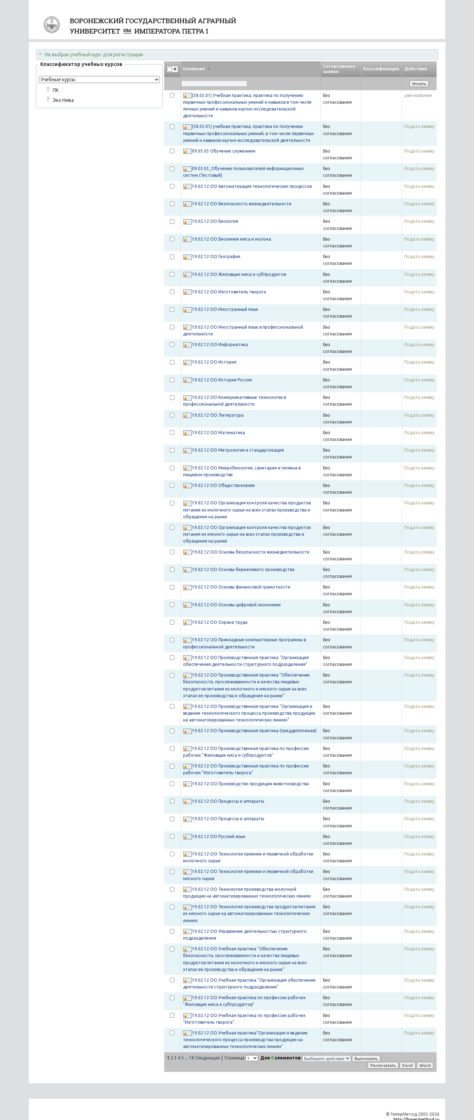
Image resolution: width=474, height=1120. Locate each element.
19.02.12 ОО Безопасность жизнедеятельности (241, 203)
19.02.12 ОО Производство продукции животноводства (250, 783)
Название (196, 68)
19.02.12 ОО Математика (218, 432)
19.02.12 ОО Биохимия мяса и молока (231, 239)
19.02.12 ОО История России (222, 379)
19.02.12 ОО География (216, 256)
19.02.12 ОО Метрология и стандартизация (238, 450)
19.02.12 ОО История (214, 362)
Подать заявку (419, 126)
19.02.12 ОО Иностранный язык (225, 309)
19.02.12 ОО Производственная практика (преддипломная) (254, 730)
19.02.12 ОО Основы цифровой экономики (236, 604)
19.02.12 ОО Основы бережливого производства (243, 569)
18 (191, 1057)
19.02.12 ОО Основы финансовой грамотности (241, 587)
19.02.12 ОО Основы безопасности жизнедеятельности (250, 552)
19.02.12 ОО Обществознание (223, 485)
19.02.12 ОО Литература (218, 415)
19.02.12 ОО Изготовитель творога (229, 291)
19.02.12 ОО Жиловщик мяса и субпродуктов (239, 274)
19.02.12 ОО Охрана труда (220, 622)
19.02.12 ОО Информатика (220, 344)
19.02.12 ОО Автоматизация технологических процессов (252, 186)
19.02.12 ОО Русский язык (218, 836)
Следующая (207, 1057)
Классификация (381, 68)
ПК (56, 90)
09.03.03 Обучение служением (223, 151)
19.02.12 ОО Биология (215, 221)
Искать (419, 83)
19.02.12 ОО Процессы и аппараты (228, 801)
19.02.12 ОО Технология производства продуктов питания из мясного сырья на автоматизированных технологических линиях (249, 913)
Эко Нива (63, 100)
